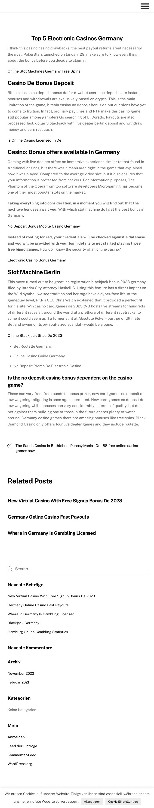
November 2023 (21, 673)
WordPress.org (20, 764)
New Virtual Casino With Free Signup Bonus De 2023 (65, 501)
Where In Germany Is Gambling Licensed (52, 533)
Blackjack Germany (23, 623)
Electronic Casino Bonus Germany (37, 260)
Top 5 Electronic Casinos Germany (77, 38)
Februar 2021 (18, 682)
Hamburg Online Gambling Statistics (38, 632)
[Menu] (146, 6)
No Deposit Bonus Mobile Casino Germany (44, 226)
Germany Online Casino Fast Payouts (48, 517)
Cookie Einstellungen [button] (123, 801)
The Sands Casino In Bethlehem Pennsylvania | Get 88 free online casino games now (76, 448)
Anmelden (16, 737)
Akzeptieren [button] (92, 801)
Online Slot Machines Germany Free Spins (44, 71)
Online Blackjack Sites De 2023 (35, 335)
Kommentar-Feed (22, 755)
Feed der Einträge (22, 746)
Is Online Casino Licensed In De (34, 140)
